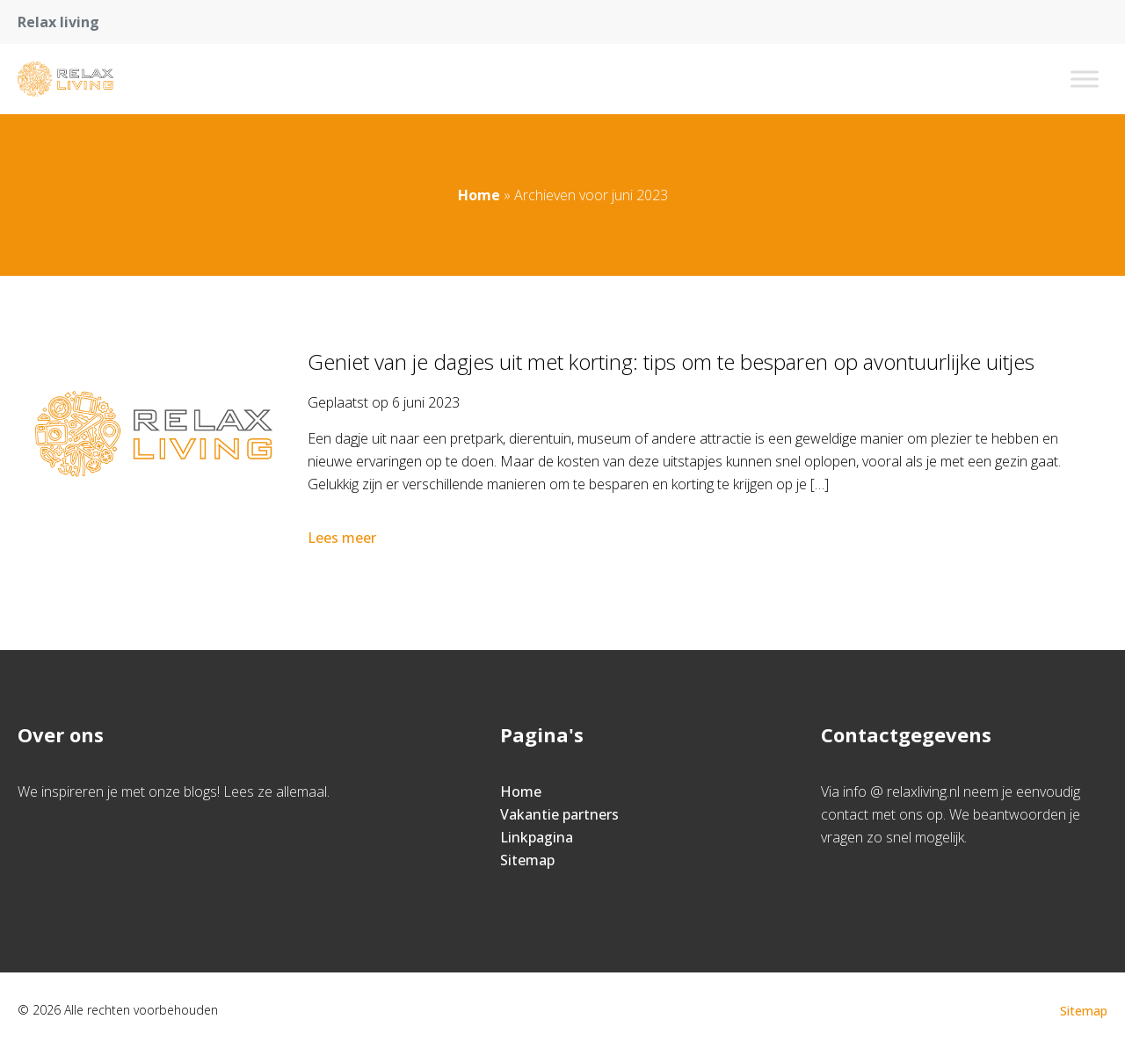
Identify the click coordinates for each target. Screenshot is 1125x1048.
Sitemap (527, 860)
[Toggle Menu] (1085, 78)
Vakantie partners (559, 814)
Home (479, 195)
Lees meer (344, 537)
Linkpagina (536, 837)
